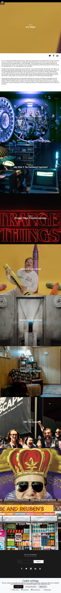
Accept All (18, 587)
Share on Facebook (53, 55)
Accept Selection (31, 587)
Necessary (15, 590)
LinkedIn (57, 55)
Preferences (35, 590)
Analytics (25, 590)
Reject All (43, 587)
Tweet (49, 55)
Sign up (38, 561)
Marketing (47, 590)
